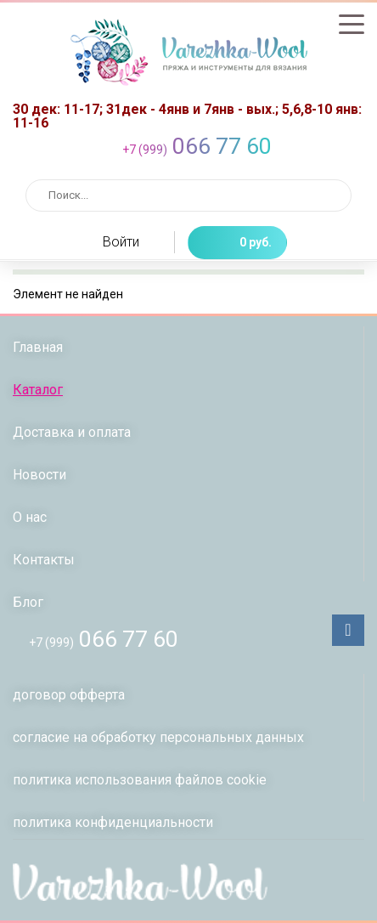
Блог (28, 602)
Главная (38, 347)
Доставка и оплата (72, 432)
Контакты (44, 560)
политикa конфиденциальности (113, 822)
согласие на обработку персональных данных (158, 737)
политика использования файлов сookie (140, 780)
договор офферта (69, 695)
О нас (30, 517)
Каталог (38, 390)
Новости (39, 475)
